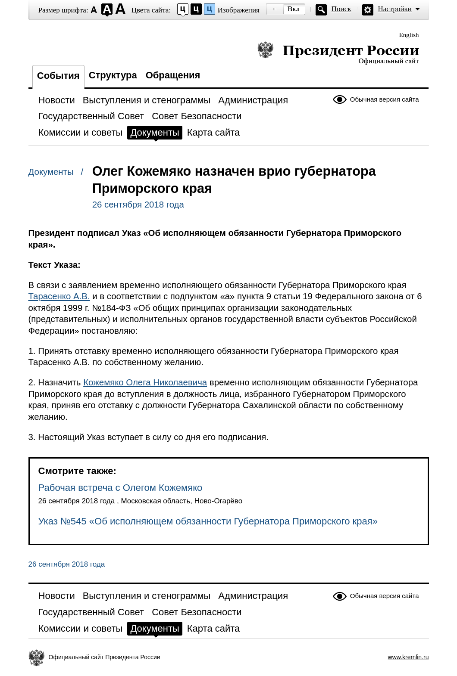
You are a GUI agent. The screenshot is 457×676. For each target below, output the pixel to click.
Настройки (395, 9)
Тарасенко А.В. (59, 296)
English (409, 34)
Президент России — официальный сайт (338, 52)
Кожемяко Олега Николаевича (145, 382)
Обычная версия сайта (384, 99)
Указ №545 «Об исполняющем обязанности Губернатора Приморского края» (208, 521)
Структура (113, 75)
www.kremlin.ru (408, 657)
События (58, 75)
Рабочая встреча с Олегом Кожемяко (120, 487)
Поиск (341, 9)
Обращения (173, 75)
